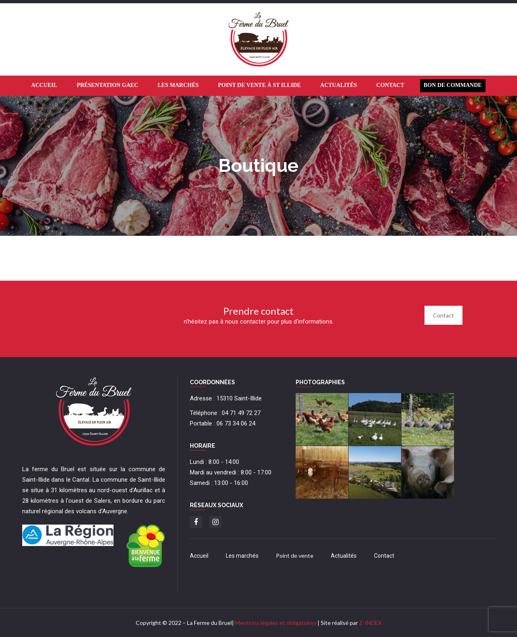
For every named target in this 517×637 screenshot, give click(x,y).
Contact (443, 315)
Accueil (199, 555)
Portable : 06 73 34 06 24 (222, 423)
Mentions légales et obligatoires (275, 622)
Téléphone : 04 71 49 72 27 (225, 413)
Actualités (344, 555)
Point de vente (294, 555)
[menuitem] (44, 86)
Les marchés (242, 555)
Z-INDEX (370, 622)
